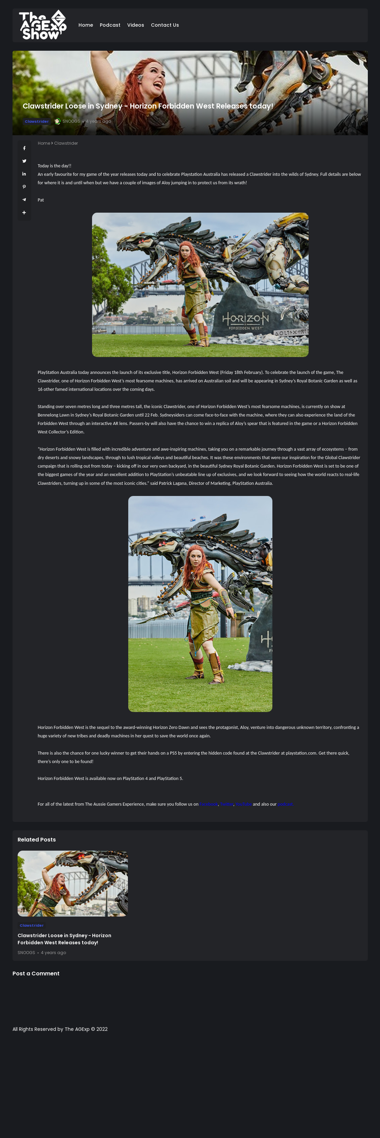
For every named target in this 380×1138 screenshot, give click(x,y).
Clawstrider (37, 121)
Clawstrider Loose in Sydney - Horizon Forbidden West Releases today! (64, 939)
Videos (135, 25)
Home (86, 25)
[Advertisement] (190, 1088)
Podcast (110, 25)
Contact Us (165, 25)
